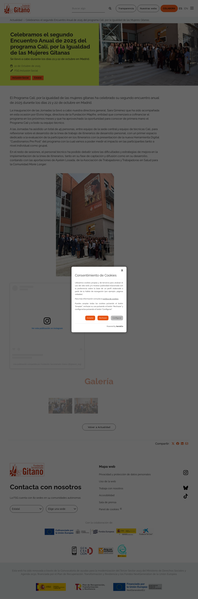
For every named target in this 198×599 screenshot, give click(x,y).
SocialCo (119, 326)
